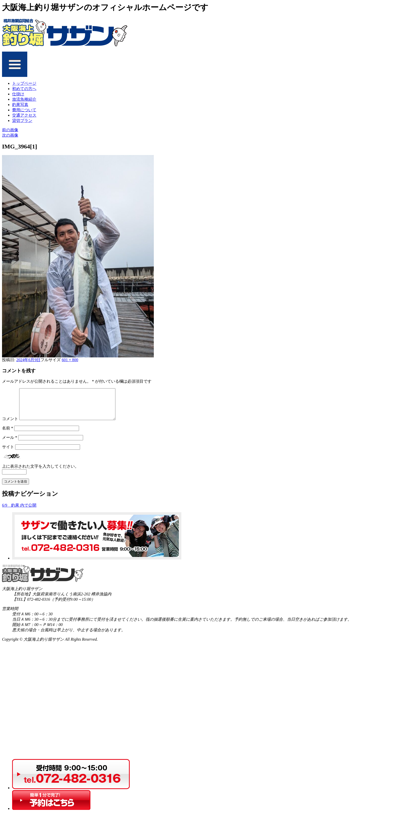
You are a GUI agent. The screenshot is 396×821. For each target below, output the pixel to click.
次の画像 (10, 135)
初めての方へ (24, 89)
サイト (8, 453)
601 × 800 (70, 360)
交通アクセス (24, 115)
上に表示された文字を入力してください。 (40, 472)
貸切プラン (22, 120)
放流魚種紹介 (24, 99)
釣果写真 (20, 104)
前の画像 (10, 130)
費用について (24, 110)
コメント (10, 425)
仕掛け (18, 94)
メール (9, 443)
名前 (7, 434)
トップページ (24, 83)
